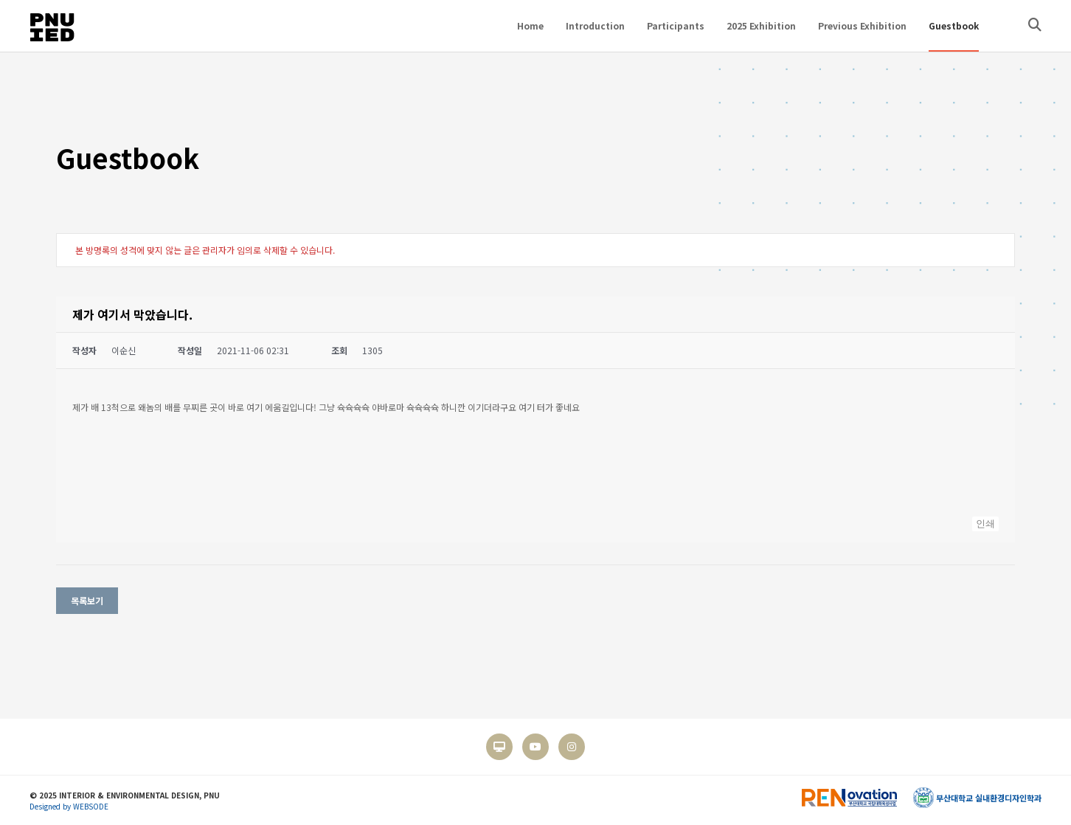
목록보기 (87, 600)
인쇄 (985, 523)
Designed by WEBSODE (69, 806)
